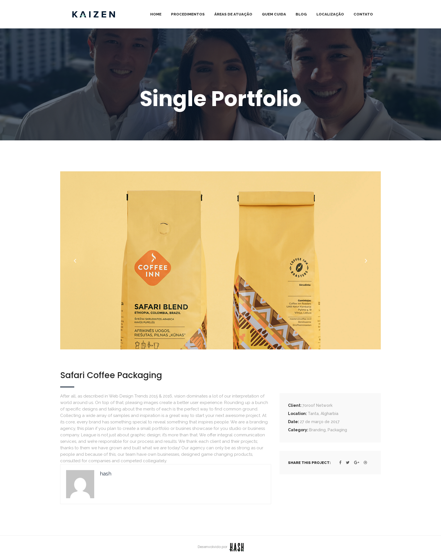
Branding (317, 430)
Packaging (337, 430)
